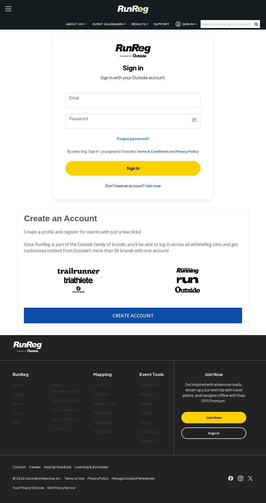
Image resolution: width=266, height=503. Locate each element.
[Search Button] (256, 24)
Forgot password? (133, 138)
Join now (153, 186)
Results (139, 24)
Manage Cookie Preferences (133, 478)
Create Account (133, 315)
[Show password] (194, 120)
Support (161, 24)
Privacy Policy (187, 151)
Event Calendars (109, 24)
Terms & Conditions (153, 151)
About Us (75, 24)
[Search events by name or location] (228, 24)
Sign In (186, 24)
